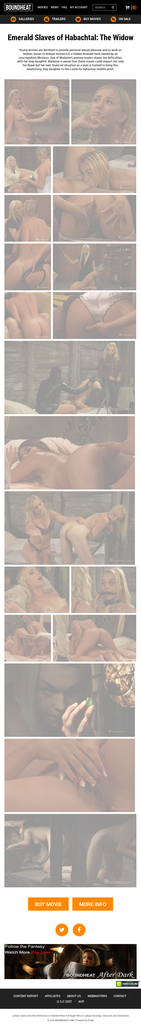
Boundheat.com (64, 1020)
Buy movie (48, 904)
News (55, 7)
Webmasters (97, 996)
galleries (22, 19)
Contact (120, 996)
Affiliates (52, 996)
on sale (121, 19)
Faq (64, 7)
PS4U (91, 1020)
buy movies (88, 19)
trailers (55, 19)
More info (92, 904)
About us (74, 996)
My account (79, 7)
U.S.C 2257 (64, 1001)
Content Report (25, 996)
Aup (81, 1001)
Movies (43, 7)
